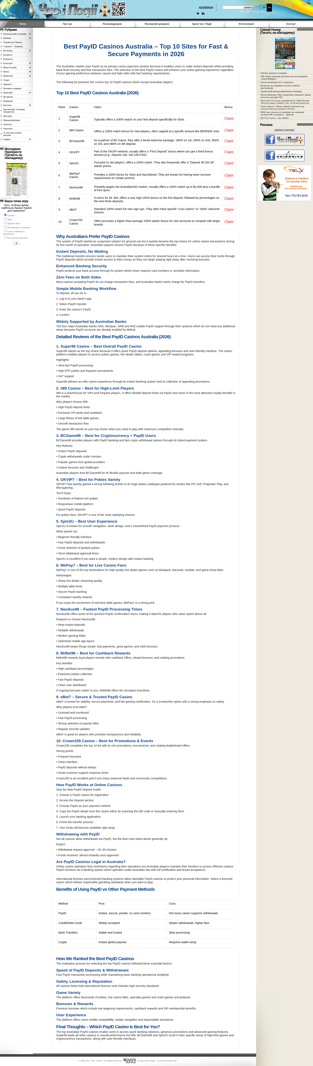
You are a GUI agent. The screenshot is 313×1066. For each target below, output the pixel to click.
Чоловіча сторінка (12, 88)
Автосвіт (7, 124)
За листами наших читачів (12, 133)
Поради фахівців (11, 120)
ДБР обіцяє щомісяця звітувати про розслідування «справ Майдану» (284, 77)
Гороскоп (7, 128)
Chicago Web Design (146, 1060)
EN (263, 7)
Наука (6, 71)
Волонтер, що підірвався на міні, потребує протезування (280, 86)
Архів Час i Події (201, 24)
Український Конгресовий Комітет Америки (281, 91)
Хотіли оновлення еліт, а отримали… (278, 82)
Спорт (6, 80)
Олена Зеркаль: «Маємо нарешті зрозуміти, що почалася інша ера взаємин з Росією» (282, 107)
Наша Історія (10, 67)
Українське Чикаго (12, 42)
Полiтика (8, 50)
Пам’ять (7, 105)
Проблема (8, 76)
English (6, 139)
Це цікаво (8, 96)
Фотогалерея (246, 24)
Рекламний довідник (157, 24)
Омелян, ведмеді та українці (274, 73)
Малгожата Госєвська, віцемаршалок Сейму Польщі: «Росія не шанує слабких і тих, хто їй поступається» (285, 101)
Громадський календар (14, 34)
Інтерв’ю (7, 55)
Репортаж (8, 59)
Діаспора (7, 116)
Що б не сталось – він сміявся (274, 118)
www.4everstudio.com (167, 1060)
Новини (7, 38)
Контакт (291, 24)
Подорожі (8, 101)
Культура (8, 63)
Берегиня (8, 92)
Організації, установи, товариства (14, 110)
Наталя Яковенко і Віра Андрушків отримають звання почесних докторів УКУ (286, 95)
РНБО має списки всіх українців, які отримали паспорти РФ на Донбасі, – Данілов (282, 113)
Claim (229, 118)
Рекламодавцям (112, 24)
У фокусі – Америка (13, 46)
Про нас (67, 24)
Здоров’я (7, 84)
